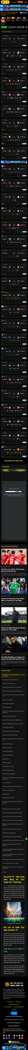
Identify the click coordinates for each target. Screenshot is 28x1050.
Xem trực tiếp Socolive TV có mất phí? (11, 863)
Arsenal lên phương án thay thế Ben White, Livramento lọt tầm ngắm (12, 599)
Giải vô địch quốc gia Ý (7, 747)
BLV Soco (20, 27)
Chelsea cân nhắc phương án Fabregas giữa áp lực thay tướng (13, 629)
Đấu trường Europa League (8, 766)
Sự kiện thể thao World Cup (8, 770)
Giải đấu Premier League (8, 743)
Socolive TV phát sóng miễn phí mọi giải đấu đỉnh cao (13, 739)
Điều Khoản (18, 1002)
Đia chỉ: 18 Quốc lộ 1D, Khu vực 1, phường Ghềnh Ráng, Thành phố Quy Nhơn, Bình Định (14, 1030)
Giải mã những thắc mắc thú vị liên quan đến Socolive (12, 845)
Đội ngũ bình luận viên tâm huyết (9, 716)
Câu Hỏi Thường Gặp (19, 1007)
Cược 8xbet (20, 2)
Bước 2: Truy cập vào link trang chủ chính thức (12, 816)
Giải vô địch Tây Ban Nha (8, 751)
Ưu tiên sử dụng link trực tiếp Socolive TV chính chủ (13, 840)
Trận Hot (12, 27)
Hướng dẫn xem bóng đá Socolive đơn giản (12, 809)
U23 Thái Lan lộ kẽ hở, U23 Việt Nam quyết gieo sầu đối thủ (12, 570)
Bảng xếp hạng (6, 794)
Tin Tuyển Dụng (7, 1007)
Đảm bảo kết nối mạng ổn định (9, 832)
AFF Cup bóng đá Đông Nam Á (9, 773)
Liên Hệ (14, 1009)
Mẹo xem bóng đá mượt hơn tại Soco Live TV (12, 829)
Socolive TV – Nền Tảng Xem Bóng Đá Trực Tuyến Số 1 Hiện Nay (14, 675)
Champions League (7, 762)
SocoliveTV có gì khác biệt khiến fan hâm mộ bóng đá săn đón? (13, 712)
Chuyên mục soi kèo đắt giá (8, 790)
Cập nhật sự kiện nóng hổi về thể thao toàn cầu (12, 786)
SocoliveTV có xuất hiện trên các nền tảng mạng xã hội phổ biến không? (13, 850)
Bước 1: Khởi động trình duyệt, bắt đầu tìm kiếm (12, 812)
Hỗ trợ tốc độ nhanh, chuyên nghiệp (10, 735)
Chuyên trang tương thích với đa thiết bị (11, 731)
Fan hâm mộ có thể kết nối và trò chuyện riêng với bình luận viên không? (13, 855)
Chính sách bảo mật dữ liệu (8, 703)
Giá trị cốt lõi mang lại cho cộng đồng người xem (13, 691)
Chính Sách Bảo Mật (14, 1004)
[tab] (3, 19)
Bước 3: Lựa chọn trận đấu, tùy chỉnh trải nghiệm (13, 820)
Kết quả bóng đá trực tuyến (8, 797)
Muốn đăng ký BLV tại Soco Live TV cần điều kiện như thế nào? (13, 867)
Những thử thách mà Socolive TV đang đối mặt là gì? (13, 859)
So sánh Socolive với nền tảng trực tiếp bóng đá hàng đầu (13, 802)
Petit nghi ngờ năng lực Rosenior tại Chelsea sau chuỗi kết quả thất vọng (13, 658)
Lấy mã (14, 1013)
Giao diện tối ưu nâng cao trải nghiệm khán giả (12, 720)
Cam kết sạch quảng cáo (8, 727)
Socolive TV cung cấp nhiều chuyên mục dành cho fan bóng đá (13, 778)
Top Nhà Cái (14, 2)
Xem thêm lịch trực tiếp (14, 461)
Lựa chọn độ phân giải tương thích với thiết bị (12, 836)
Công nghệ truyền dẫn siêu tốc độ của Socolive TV (13, 723)
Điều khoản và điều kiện (8, 699)
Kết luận (4, 872)
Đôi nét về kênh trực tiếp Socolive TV (10, 679)
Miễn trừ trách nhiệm (7, 707)
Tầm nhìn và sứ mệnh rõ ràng (9, 683)
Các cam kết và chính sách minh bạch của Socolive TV (13, 695)
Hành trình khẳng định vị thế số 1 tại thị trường (12, 687)
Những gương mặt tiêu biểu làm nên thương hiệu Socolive (13, 824)
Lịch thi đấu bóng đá (7, 782)
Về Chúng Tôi (10, 1002)
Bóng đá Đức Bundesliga (8, 755)
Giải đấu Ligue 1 (6, 758)
